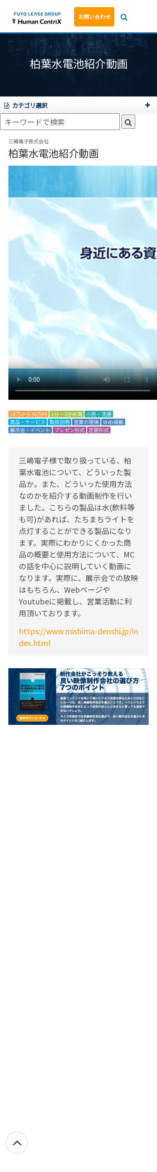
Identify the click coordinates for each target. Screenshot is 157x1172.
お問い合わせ (94, 17)
